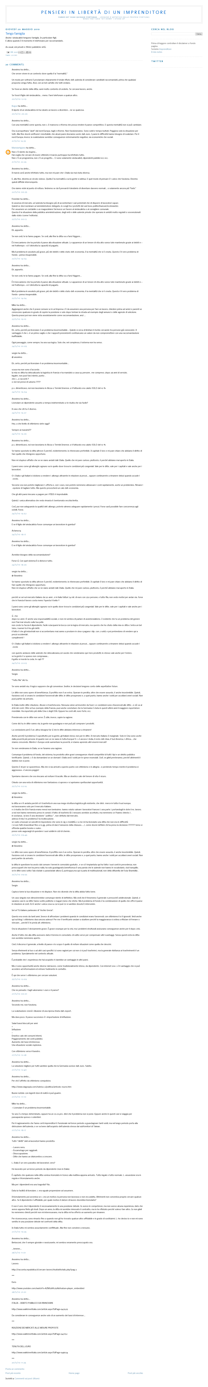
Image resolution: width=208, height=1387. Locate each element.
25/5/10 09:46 (20, 835)
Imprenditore (165, 49)
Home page (74, 1373)
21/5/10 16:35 (19, 141)
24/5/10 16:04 (19, 392)
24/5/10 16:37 (19, 413)
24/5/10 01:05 (19, 346)
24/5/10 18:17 (19, 534)
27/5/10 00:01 (19, 994)
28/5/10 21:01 (19, 1292)
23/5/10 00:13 (19, 219)
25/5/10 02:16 (19, 786)
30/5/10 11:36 (19, 1363)
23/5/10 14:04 (19, 259)
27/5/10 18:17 (19, 1130)
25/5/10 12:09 (19, 979)
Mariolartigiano (19, 148)
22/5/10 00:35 (19, 192)
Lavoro (14, 55)
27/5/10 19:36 (19, 1232)
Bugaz (14, 106)
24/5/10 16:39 (19, 434)
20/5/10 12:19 (19, 99)
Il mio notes (156, 52)
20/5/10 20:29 (20, 114)
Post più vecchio (135, 1373)
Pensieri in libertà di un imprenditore (104, 12)
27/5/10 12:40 (19, 1070)
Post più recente (13, 1373)
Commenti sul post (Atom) (27, 1379)
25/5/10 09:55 (19, 875)
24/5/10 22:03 (19, 663)
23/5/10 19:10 (19, 319)
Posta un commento (15, 1369)
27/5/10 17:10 (19, 1097)
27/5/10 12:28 (19, 1055)
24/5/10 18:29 (19, 565)
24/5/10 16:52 (19, 514)
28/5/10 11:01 (19, 1253)
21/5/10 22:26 (19, 162)
